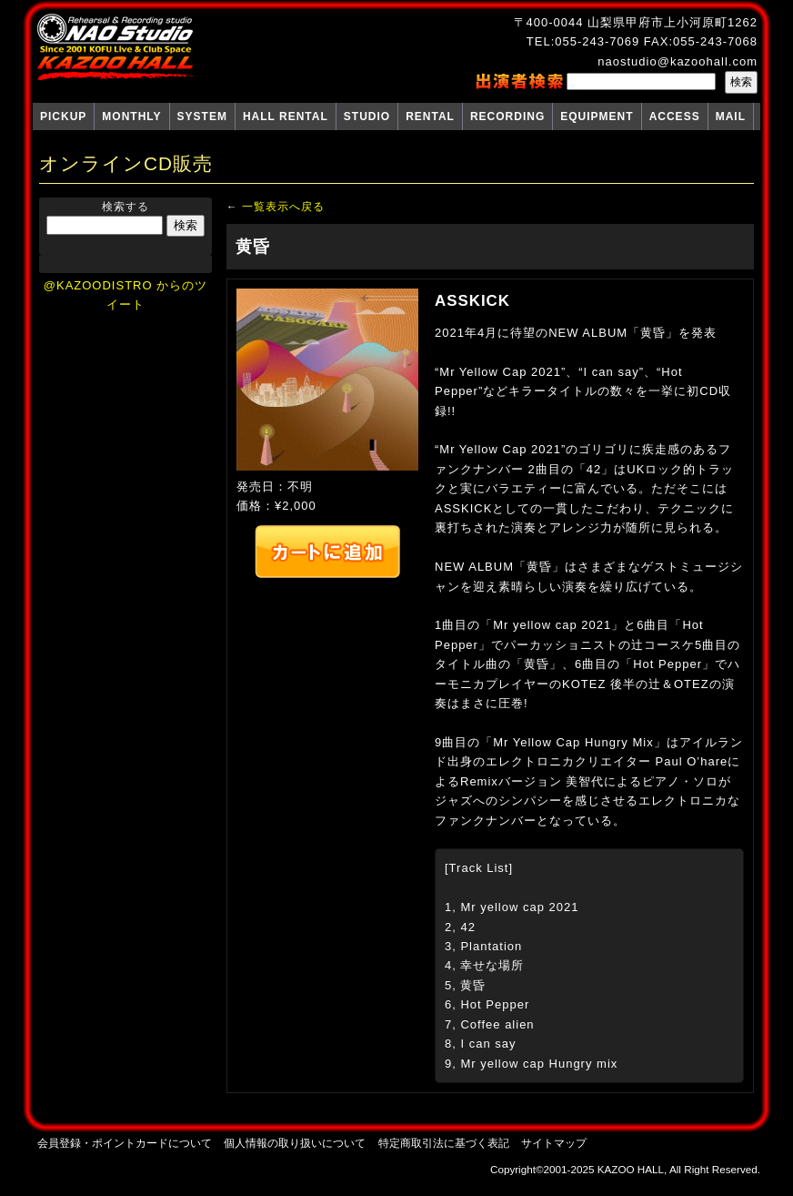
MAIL (731, 116)
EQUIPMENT (596, 116)
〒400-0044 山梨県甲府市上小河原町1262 (636, 22)
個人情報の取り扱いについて (295, 1143)
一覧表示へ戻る (283, 206)
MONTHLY (131, 116)
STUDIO (367, 116)
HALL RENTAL (285, 116)
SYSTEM (202, 116)
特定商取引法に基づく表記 (443, 1143)
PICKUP (63, 116)
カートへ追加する (327, 551)
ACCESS (674, 116)
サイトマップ (554, 1143)
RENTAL (430, 116)
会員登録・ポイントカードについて (124, 1143)
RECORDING (507, 116)
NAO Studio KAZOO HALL (115, 47)
